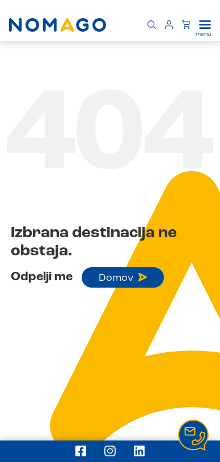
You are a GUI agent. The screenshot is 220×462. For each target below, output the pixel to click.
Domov (123, 278)
